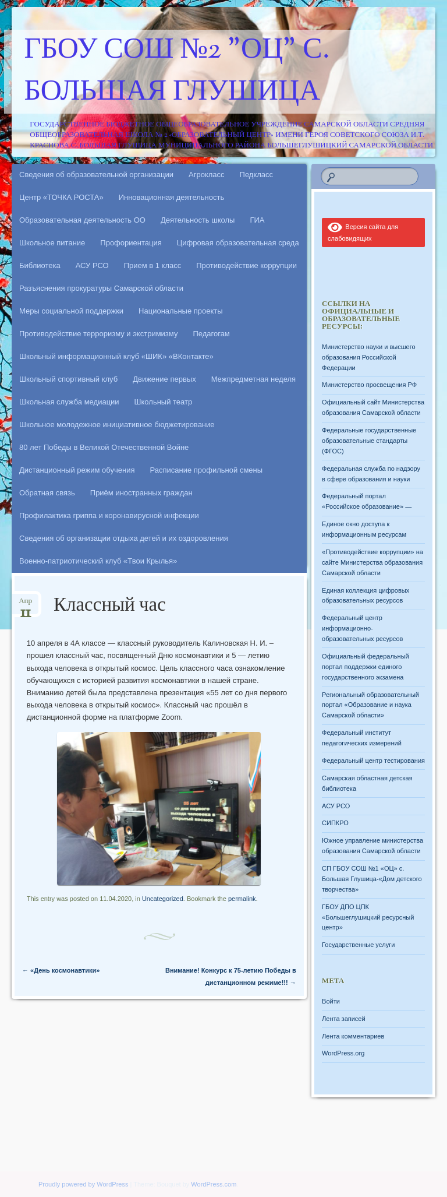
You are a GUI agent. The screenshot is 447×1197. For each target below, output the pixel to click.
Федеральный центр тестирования (373, 760)
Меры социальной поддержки (71, 311)
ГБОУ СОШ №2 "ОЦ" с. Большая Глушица (177, 72)
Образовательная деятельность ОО (82, 220)
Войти (331, 1001)
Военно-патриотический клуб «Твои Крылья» (98, 561)
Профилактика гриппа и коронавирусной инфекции (109, 515)
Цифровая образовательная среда (238, 242)
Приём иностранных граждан (141, 492)
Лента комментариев (353, 1036)
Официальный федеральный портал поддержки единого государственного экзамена (365, 667)
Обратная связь (47, 492)
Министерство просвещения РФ (369, 384)
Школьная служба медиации (69, 401)
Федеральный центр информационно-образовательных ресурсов (362, 628)
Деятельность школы (198, 220)
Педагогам (211, 333)
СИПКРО (335, 822)
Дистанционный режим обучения (77, 470)
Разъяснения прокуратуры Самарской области (101, 288)
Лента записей (344, 1018)
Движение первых (164, 379)
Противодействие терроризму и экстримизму (98, 333)
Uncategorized (162, 898)
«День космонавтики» (61, 970)
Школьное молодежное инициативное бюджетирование (117, 424)
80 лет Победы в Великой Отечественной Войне (104, 447)
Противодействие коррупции (246, 265)
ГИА (257, 220)
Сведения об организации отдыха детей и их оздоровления (123, 538)
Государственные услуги (358, 944)
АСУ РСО (92, 265)
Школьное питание (52, 242)
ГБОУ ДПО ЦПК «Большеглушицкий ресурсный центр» (368, 917)
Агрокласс (207, 174)
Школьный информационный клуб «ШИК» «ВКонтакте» (116, 356)
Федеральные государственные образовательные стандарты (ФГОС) (369, 441)
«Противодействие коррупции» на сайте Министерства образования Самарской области (372, 562)
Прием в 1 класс (153, 265)
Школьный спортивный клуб (68, 379)
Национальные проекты (181, 311)
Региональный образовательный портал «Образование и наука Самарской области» (370, 705)
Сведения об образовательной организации (96, 174)
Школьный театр (163, 401)
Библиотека (40, 265)
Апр (25, 604)
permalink (242, 898)
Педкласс (257, 174)
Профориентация (130, 242)
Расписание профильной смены (206, 470)
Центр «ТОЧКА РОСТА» (61, 197)
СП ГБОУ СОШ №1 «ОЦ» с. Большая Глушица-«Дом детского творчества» (371, 879)
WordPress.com (213, 1184)
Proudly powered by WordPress (83, 1184)
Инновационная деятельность (172, 197)
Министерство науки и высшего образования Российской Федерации (368, 357)
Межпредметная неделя (253, 379)
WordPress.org (343, 1053)
